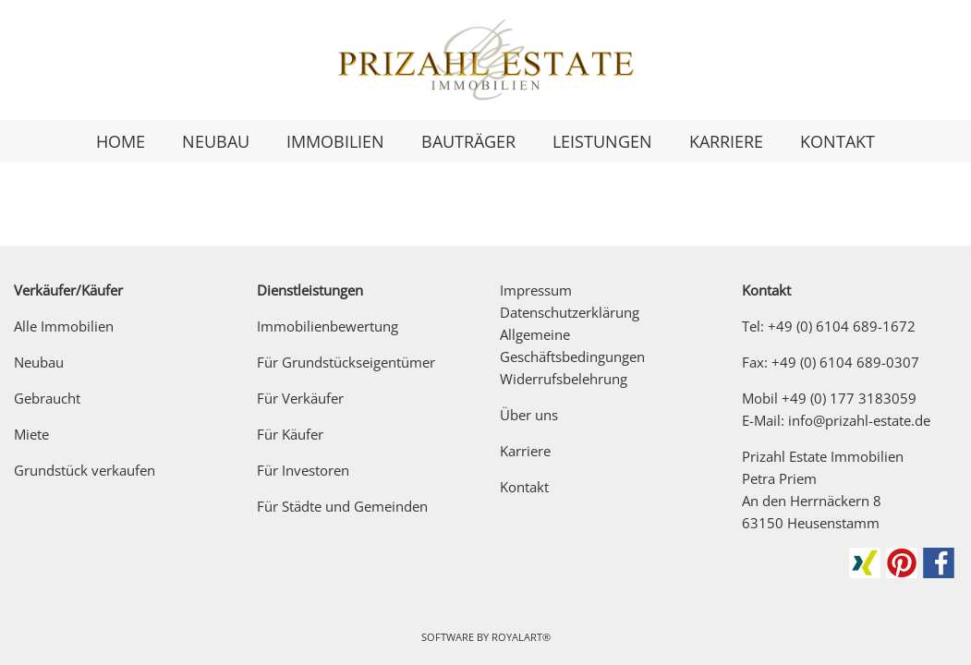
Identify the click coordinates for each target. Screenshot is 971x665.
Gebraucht (47, 398)
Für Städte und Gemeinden (342, 506)
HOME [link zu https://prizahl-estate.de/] (120, 141)
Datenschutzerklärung (569, 312)
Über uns (529, 414)
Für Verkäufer (300, 398)
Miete (31, 434)
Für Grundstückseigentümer (346, 362)
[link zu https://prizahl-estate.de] (486, 60)
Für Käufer (290, 434)
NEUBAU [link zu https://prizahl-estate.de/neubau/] (215, 141)
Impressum (536, 290)
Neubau (39, 362)
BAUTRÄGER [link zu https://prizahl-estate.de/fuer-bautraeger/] (468, 141)
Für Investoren (303, 470)
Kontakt (524, 487)
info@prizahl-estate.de (859, 420)
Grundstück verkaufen (84, 470)
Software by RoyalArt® (486, 637)
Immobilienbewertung (327, 326)
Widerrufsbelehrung (563, 378)
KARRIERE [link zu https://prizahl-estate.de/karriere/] (726, 141)
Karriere (525, 450)
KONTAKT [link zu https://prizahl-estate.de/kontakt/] (837, 141)
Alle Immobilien (64, 326)
